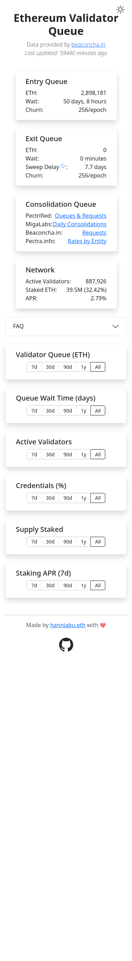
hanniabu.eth (67, 926)
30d (50, 367)
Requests (94, 232)
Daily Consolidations (79, 224)
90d (67, 367)
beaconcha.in (88, 44)
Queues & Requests (81, 216)
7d (34, 367)
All (98, 367)
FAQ (18, 326)
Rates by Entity (87, 241)
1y (83, 367)
